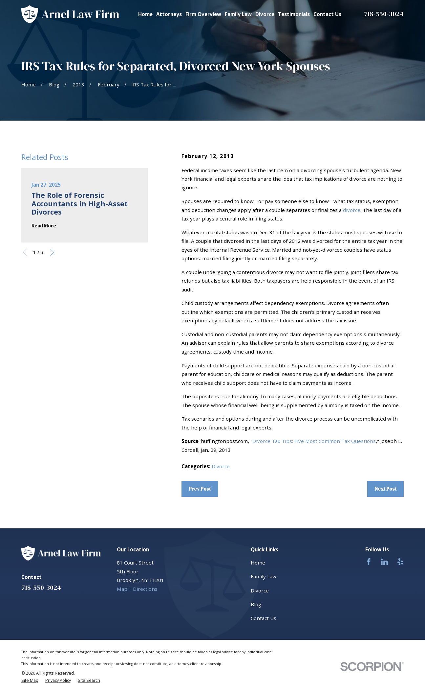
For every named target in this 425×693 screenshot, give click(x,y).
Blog (256, 604)
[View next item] (52, 252)
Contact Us (263, 618)
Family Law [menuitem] (238, 14)
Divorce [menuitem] (264, 14)
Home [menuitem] (145, 14)
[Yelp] (400, 561)
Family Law (263, 576)
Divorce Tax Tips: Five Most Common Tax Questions (314, 441)
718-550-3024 (384, 13)
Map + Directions (137, 589)
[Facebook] (368, 561)
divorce (351, 210)
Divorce (221, 466)
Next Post (385, 488)
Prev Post (200, 488)
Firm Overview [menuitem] (203, 14)
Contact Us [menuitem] (327, 14)
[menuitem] (29, 680)
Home (258, 562)
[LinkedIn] (384, 561)
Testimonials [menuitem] (294, 14)
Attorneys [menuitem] (169, 14)
